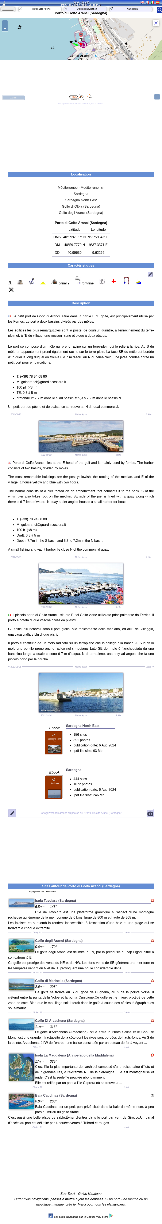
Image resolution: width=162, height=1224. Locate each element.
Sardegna (81, 194)
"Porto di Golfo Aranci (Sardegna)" (81, 813)
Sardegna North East (81, 200)
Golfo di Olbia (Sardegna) (81, 206)
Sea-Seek (81, 2)
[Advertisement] (81, 136)
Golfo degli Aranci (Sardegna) (81, 213)
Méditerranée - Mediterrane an (81, 187)
